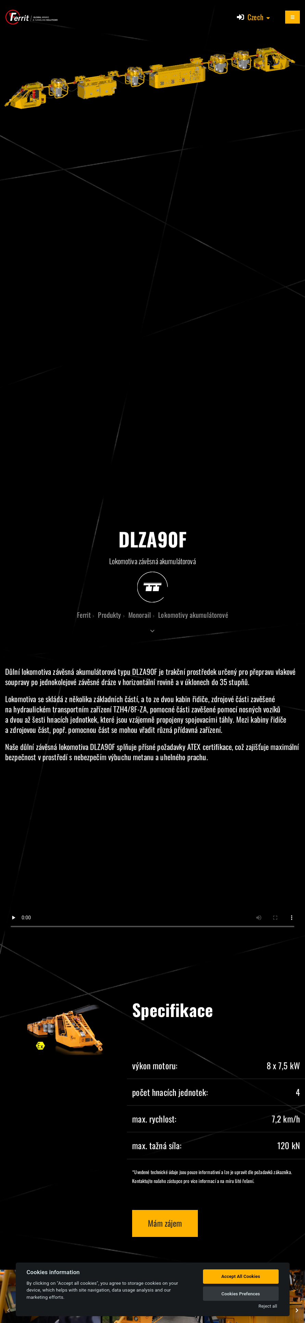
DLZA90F (144, 671)
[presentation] (8, 1311)
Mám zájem (165, 1223)
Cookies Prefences (240, 1293)
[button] (259, 17)
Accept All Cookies (240, 1276)
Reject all (267, 1306)
